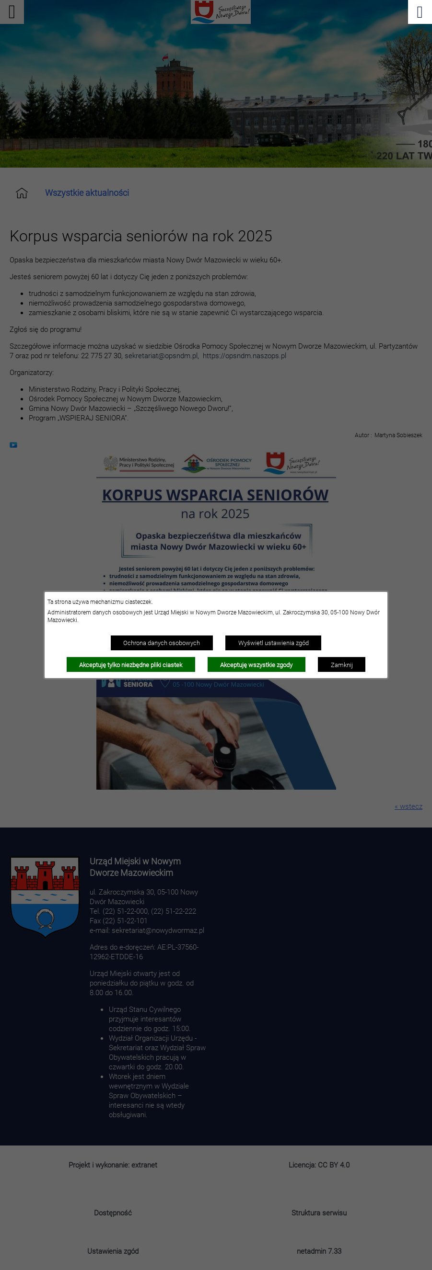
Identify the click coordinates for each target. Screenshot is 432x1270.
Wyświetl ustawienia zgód (273, 642)
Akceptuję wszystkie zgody (256, 664)
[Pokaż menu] (420, 12)
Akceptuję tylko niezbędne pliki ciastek (130, 664)
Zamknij (342, 664)
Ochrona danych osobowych (161, 642)
